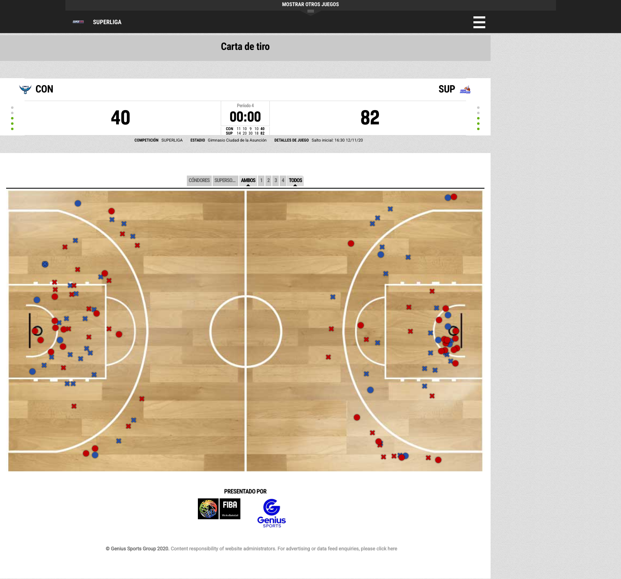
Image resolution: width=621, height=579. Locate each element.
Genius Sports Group (271, 513)
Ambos (248, 181)
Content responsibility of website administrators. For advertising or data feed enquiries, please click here (283, 549)
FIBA (219, 513)
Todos (295, 181)
